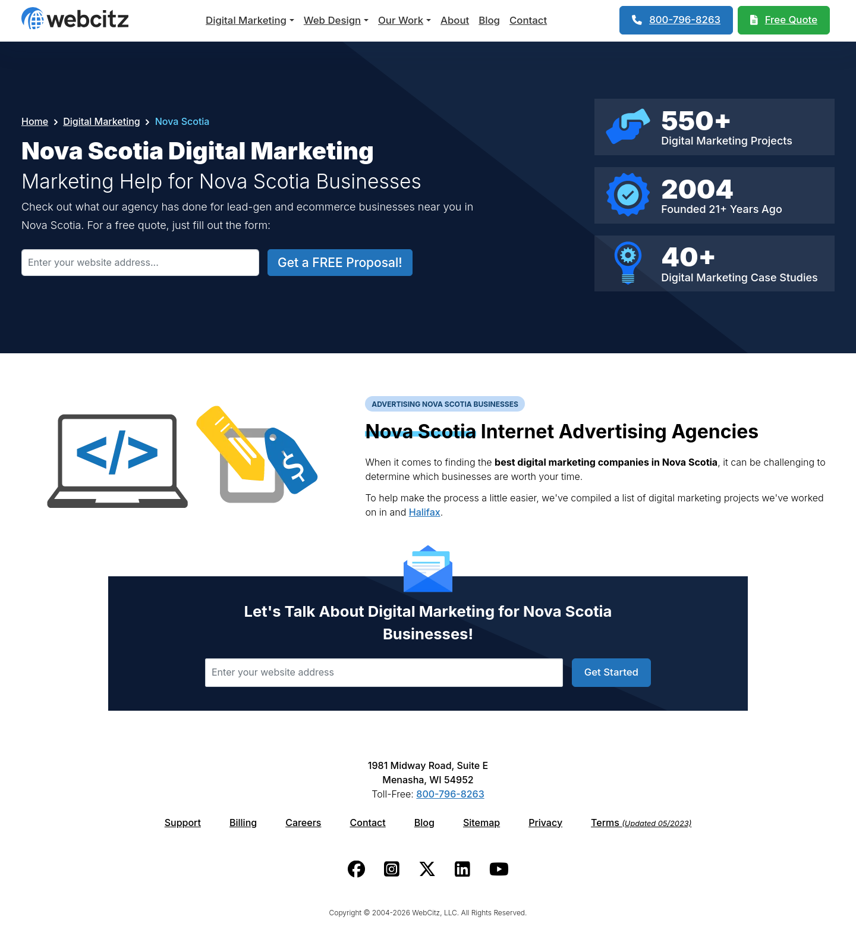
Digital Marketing (246, 20)
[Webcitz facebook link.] (356, 869)
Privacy (545, 822)
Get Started (611, 672)
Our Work (400, 20)
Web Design (332, 20)
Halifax (424, 512)
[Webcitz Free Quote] (784, 20)
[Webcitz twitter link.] (427, 869)
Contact (528, 20)
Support (183, 822)
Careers (303, 822)
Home (34, 121)
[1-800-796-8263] (676, 20)
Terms (641, 822)
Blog (489, 20)
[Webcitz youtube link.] (499, 869)
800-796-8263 (450, 794)
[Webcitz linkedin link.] (462, 869)
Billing (243, 822)
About (454, 20)
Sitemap (481, 822)
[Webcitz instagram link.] (391, 869)
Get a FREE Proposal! (340, 262)
